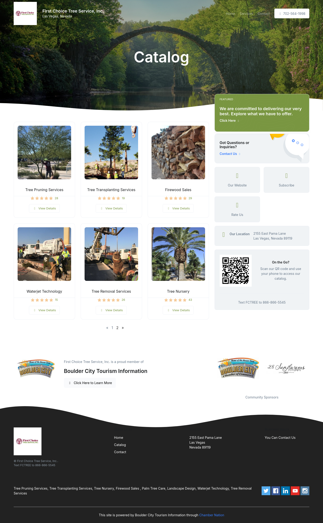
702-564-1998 (291, 14)
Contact (264, 14)
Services (246, 14)
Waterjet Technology (44, 291)
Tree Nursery (178, 291)
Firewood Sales (178, 190)
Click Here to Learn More (90, 383)
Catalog (120, 445)
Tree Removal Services (111, 291)
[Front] (26, 13)
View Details (44, 208)
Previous (211, 368)
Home (230, 14)
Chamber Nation (211, 515)
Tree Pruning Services (44, 190)
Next (312, 368)
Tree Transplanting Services (111, 190)
